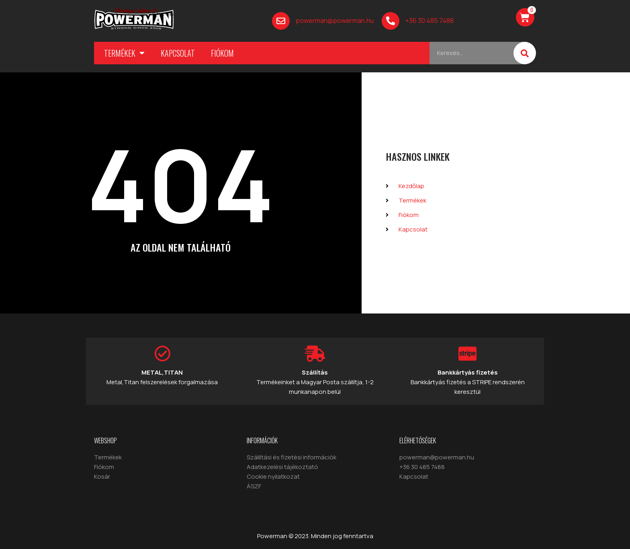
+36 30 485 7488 (429, 20)
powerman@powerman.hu (335, 20)
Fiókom (222, 53)
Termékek (124, 53)
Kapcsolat (178, 53)
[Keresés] (524, 53)
